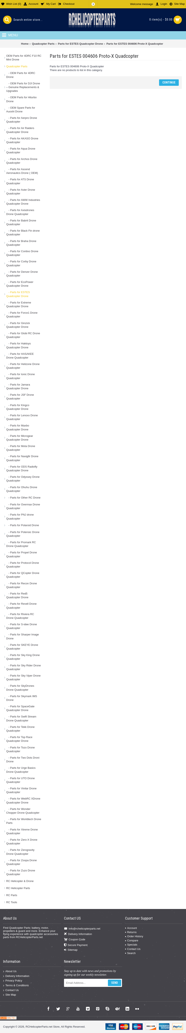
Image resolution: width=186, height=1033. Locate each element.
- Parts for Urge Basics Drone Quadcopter (21, 769)
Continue (168, 82)
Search (130, 953)
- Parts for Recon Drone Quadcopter (21, 585)
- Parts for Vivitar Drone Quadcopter (21, 790)
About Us (9, 971)
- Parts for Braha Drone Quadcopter (21, 243)
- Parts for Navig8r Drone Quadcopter (22, 458)
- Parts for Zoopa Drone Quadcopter (21, 862)
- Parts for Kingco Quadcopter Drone (17, 407)
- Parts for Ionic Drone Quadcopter (20, 376)
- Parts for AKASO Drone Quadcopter (22, 140)
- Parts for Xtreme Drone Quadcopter (22, 831)
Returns (131, 932)
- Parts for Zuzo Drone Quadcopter (20, 872)
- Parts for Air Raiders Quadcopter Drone (20, 130)
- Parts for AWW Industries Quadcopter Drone (23, 201)
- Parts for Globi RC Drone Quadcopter (23, 335)
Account (131, 928)
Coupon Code (74, 939)
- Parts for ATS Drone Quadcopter (20, 181)
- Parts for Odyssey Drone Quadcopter (23, 478)
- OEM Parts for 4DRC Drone (20, 74)
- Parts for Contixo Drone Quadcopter (22, 253)
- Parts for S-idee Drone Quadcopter (21, 626)
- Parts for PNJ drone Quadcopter (20, 516)
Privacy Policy (12, 981)
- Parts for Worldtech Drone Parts (23, 821)
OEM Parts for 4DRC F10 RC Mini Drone (23, 57)
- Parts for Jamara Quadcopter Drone (18, 386)
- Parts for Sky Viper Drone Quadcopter (23, 677)
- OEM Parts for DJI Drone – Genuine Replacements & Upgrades (23, 87)
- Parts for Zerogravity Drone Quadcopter (20, 851)
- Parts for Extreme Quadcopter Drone (18, 304)
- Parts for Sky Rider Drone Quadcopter (23, 667)
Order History (134, 936)
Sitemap (70, 950)
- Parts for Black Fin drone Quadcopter (23, 232)
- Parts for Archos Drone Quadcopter (21, 160)
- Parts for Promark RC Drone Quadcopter (21, 544)
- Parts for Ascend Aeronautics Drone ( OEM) (22, 171)
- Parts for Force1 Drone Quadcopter (21, 314)
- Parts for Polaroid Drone (22, 525)
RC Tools (11, 902)
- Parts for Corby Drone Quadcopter (21, 263)
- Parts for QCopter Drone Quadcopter (22, 574)
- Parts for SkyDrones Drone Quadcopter (20, 687)
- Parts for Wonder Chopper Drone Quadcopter (22, 810)
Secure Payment (75, 945)
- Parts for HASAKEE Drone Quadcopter (20, 355)
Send (114, 982)
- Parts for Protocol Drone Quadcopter (22, 564)
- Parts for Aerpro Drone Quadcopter (21, 119)
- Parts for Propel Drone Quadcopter (21, 554)
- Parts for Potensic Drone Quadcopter (22, 534)
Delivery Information (78, 934)
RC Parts (11, 895)
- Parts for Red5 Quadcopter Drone (17, 595)
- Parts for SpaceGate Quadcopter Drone (20, 708)
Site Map (9, 995)
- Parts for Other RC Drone (23, 497)
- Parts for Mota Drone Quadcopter (20, 448)
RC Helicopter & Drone (20, 881)
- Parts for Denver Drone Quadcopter (22, 273)
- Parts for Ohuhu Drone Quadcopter (21, 489)
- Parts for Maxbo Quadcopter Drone (17, 427)
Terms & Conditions (16, 985)
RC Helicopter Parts (18, 888)
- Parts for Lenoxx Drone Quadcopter (22, 417)
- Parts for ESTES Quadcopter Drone (18, 294)
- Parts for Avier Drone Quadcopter (20, 191)
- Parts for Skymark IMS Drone (21, 698)
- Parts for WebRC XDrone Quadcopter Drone (23, 800)
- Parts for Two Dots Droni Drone (22, 759)
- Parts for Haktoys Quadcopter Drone (18, 345)
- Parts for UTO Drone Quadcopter (20, 780)
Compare (131, 940)
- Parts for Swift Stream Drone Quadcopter (21, 718)
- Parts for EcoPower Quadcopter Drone (19, 283)
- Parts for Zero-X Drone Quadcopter (21, 841)
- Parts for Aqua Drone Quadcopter (20, 150)
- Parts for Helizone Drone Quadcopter (23, 365)
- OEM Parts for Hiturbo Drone (21, 99)
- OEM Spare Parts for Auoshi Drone (20, 109)
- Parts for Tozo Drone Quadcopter (20, 749)
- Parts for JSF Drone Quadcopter (20, 396)
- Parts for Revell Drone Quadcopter (21, 605)
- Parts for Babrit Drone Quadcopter (21, 222)
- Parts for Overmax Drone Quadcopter (23, 506)
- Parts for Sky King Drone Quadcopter (23, 656)
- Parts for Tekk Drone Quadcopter (20, 728)
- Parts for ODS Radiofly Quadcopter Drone (21, 468)
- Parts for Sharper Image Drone (22, 636)
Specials (131, 944)
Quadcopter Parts (16, 66)
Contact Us (132, 949)
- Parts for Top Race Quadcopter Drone (19, 739)
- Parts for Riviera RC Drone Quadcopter (20, 616)
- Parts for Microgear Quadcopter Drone (19, 437)
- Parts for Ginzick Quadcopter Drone (18, 325)
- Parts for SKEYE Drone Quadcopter (22, 646)
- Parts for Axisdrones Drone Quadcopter (20, 212)
